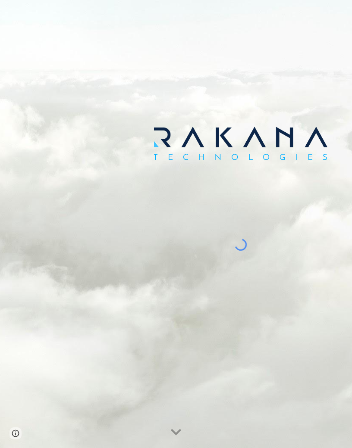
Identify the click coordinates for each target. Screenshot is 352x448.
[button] (176, 432)
